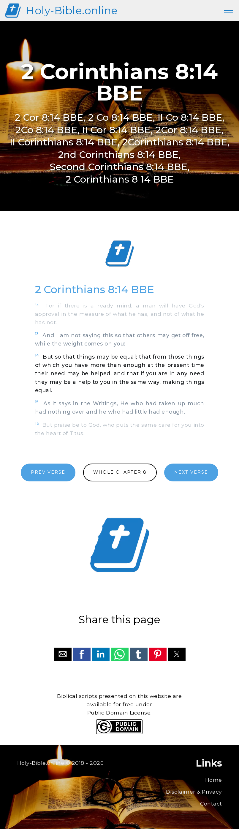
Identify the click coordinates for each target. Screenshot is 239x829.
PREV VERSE (48, 472)
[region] (119, 253)
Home (213, 780)
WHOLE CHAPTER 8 (120, 472)
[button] (63, 654)
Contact (211, 803)
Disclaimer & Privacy (194, 792)
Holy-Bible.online (72, 10)
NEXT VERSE (191, 472)
